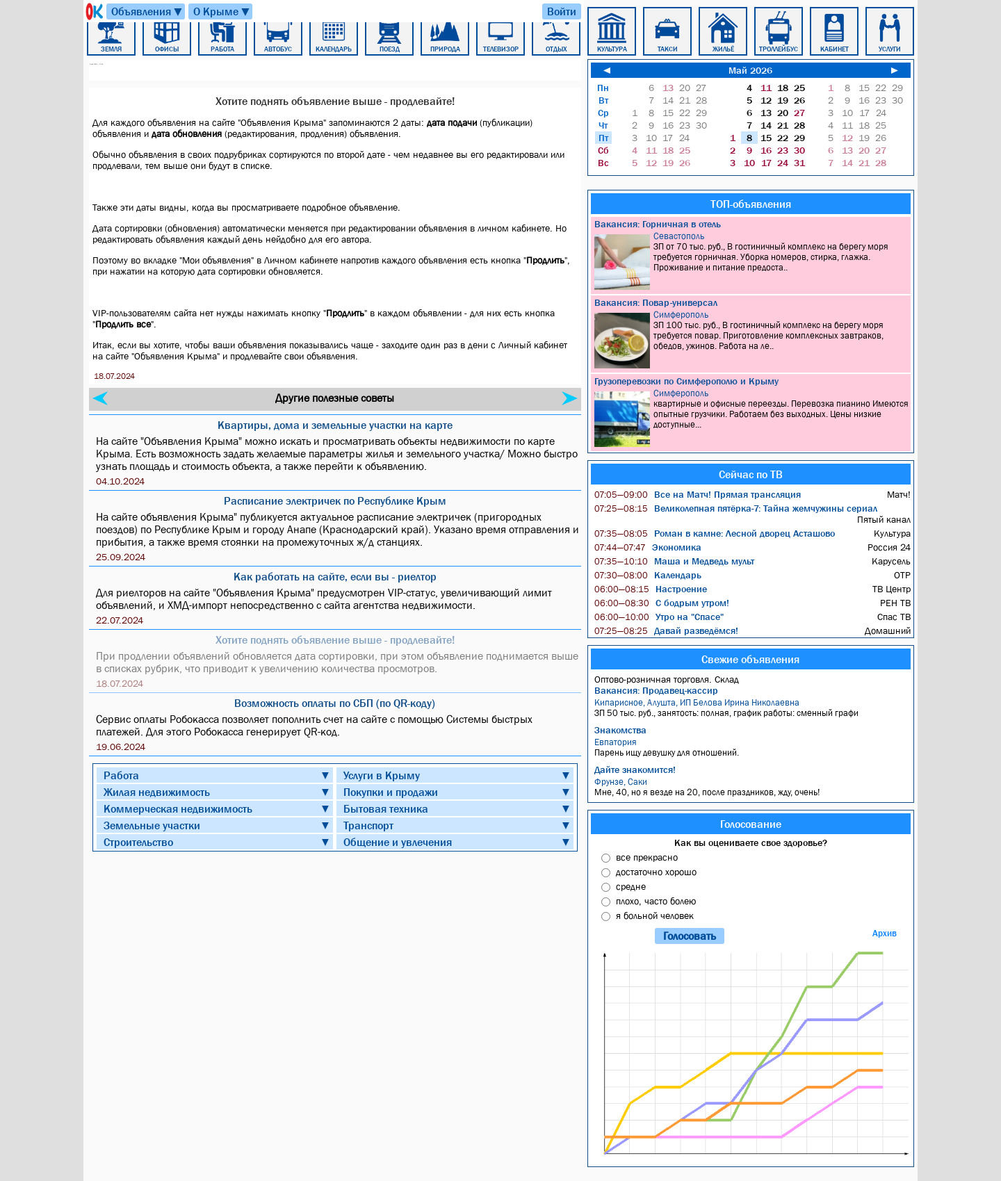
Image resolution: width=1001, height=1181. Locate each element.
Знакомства (620, 729)
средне (631, 886)
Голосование (750, 823)
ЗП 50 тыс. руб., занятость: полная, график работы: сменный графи (752, 707)
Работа (121, 775)
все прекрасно (647, 857)
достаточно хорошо (656, 871)
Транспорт (368, 825)
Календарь (647, 574)
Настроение (650, 588)
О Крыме (222, 11)
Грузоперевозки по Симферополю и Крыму (686, 380)
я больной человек (655, 915)
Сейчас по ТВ (751, 474)
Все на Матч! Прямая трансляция (697, 494)
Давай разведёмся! (666, 630)
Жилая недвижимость (157, 791)
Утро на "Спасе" (659, 616)
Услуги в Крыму (381, 775)
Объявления (147, 11)
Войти (561, 11)
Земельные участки (152, 825)
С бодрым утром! (661, 602)
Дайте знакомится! (635, 769)
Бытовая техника (385, 808)
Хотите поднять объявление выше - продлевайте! (335, 639)
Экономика (647, 547)
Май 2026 (750, 70)
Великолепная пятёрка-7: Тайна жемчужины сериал (735, 508)
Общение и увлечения (397, 842)
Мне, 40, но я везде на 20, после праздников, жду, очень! (752, 786)
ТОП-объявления (750, 203)
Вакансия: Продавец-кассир (656, 690)
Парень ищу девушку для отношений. (752, 747)
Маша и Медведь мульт (674, 561)
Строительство (138, 842)
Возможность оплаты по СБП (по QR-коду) (334, 703)
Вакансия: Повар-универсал (655, 302)
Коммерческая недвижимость (178, 808)
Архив (884, 933)
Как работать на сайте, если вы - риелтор (335, 576)
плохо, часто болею (656, 900)
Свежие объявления (750, 659)
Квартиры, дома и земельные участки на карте (335, 424)
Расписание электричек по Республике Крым (335, 500)
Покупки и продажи (390, 791)
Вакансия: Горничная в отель (657, 223)
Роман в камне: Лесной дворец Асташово (714, 533)
